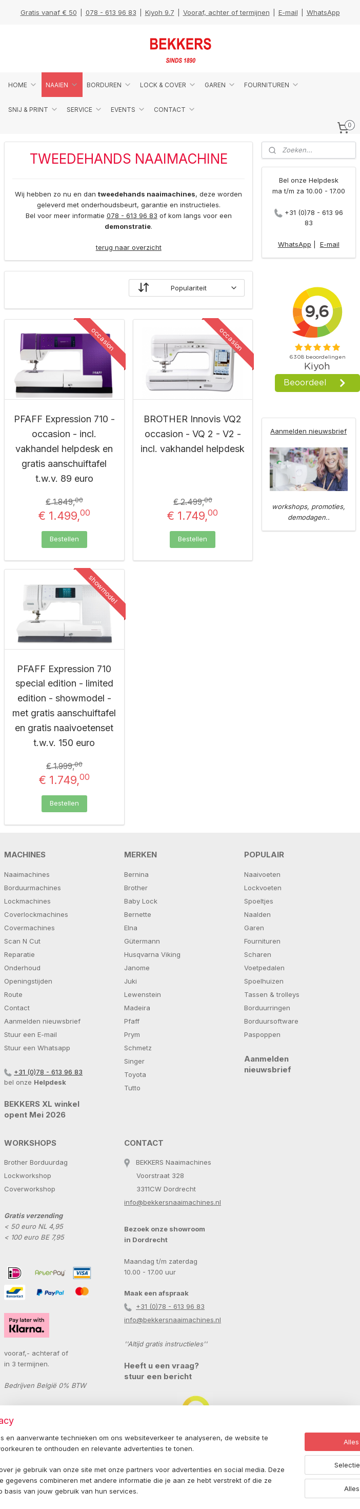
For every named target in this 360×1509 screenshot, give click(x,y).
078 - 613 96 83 (111, 12)
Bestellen (64, 539)
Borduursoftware (271, 1021)
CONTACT (175, 109)
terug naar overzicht (129, 247)
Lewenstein (142, 994)
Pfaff (131, 1021)
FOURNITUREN (271, 85)
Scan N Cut (22, 941)
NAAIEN (62, 85)
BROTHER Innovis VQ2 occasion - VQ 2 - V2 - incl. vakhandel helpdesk (193, 434)
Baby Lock (140, 901)
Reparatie (19, 954)
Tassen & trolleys (271, 994)
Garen (254, 928)
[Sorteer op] (187, 288)
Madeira (137, 1008)
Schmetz (138, 1048)
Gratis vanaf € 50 (49, 12)
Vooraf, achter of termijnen (226, 12)
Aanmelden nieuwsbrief (308, 431)
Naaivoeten (262, 874)
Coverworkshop (29, 1189)
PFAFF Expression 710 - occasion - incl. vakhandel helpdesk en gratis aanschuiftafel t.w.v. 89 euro (64, 448)
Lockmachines (27, 901)
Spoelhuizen (264, 981)
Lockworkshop (27, 1175)
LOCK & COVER (168, 85)
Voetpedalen (264, 968)
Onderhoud (22, 968)
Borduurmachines (32, 888)
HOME (22, 85)
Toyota (135, 1074)
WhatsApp (323, 12)
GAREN (220, 85)
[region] (112, 1449)
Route (13, 994)
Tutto (132, 1088)
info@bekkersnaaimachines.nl (172, 1202)
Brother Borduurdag (36, 1162)
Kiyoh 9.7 (159, 12)
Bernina (136, 874)
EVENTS (128, 109)
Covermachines (29, 928)
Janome (137, 968)
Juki (130, 981)
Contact (17, 1008)
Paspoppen (262, 1034)
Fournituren (262, 941)
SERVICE (85, 109)
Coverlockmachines (36, 914)
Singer (134, 1061)
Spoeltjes (258, 901)
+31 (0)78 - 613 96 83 (48, 1072)
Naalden (257, 914)
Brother (136, 888)
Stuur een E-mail (30, 1034)
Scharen (257, 954)
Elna (130, 928)
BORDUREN (109, 85)
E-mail (288, 12)
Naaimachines (27, 874)
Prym (132, 1034)
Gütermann (142, 941)
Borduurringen (267, 1008)
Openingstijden (28, 981)
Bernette (137, 914)
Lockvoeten (263, 888)
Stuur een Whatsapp (37, 1048)
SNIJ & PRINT (33, 109)
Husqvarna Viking (152, 954)
